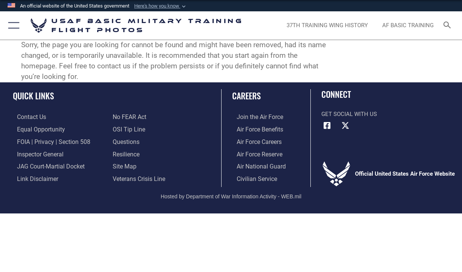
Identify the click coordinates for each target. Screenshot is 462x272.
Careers (246, 95)
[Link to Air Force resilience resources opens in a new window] (126, 152)
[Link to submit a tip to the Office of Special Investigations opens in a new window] (128, 128)
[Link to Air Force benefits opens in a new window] (254, 128)
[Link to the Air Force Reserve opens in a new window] (254, 152)
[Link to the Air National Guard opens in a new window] (255, 164)
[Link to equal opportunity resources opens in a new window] (35, 128)
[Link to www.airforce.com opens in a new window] (254, 116)
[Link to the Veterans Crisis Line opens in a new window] (138, 176)
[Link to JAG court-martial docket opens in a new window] (45, 164)
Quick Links (33, 95)
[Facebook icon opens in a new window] (327, 125)
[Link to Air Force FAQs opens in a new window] (125, 140)
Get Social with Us (349, 114)
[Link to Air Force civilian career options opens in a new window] (251, 176)
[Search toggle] (448, 25)
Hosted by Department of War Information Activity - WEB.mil (231, 194)
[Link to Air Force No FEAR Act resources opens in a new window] (129, 116)
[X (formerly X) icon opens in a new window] (345, 125)
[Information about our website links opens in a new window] (32, 176)
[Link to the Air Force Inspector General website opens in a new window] (35, 152)
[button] (160, 6)
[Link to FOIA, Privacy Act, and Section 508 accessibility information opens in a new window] (47, 140)
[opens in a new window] (327, 25)
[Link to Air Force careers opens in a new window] (254, 140)
